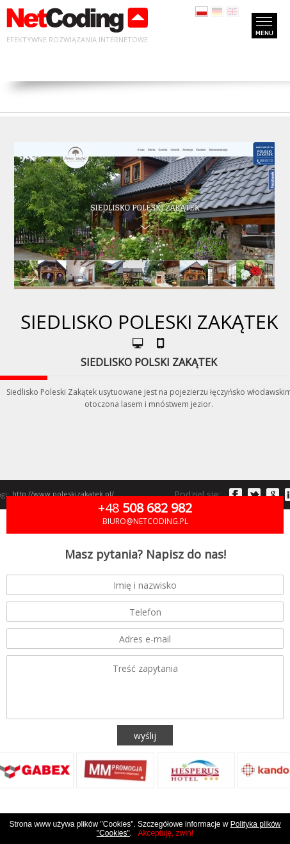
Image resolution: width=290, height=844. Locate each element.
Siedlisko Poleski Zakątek (149, 321)
